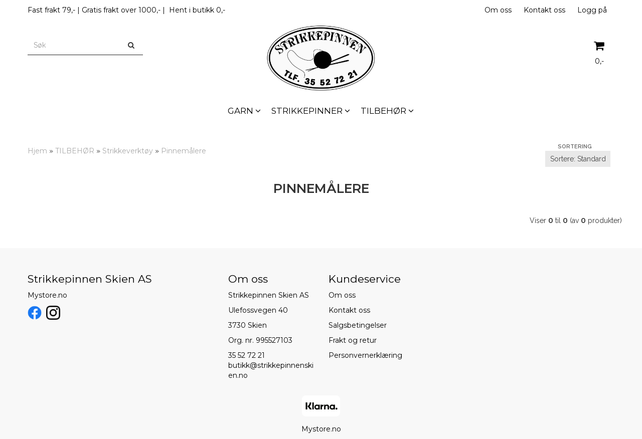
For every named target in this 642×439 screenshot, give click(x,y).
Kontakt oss (544, 10)
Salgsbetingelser (358, 325)
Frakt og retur (353, 340)
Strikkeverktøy (127, 150)
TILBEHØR (74, 150)
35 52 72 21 (246, 355)
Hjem (37, 150)
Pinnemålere (183, 150)
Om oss (498, 10)
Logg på (592, 10)
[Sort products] (577, 159)
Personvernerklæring (365, 355)
